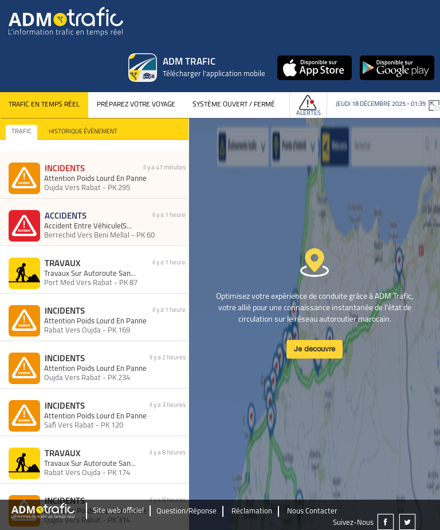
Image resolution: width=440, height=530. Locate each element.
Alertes (308, 113)
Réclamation (251, 511)
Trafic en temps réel (44, 104)
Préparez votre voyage (136, 104)
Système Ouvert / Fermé (233, 104)
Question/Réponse (186, 511)
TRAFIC (21, 132)
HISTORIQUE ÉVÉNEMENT (83, 132)
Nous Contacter (312, 511)
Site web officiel (118, 511)
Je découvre (314, 349)
